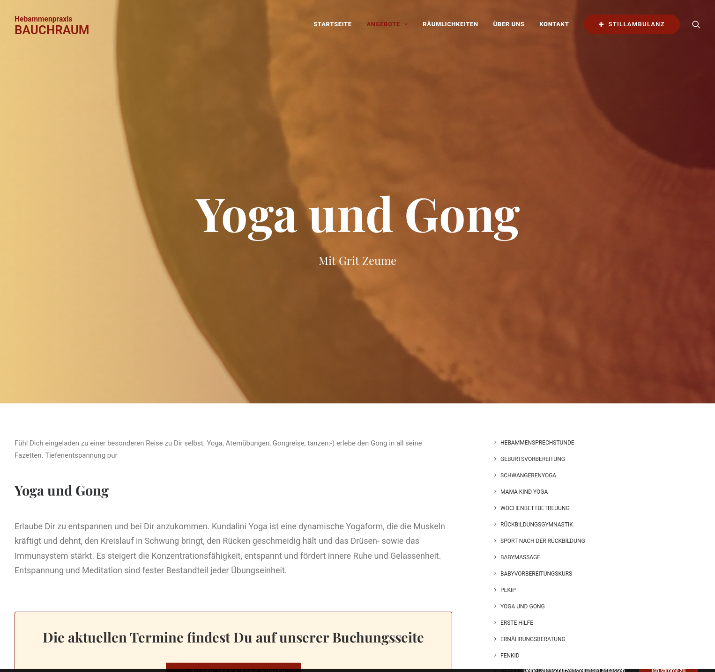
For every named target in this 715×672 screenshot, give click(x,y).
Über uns (509, 24)
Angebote (387, 24)
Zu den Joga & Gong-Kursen (233, 615)
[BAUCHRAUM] (52, 24)
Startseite (332, 24)
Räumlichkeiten (450, 24)
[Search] (696, 24)
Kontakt (554, 24)
